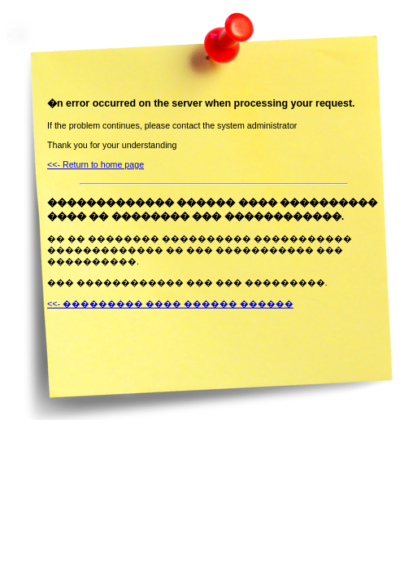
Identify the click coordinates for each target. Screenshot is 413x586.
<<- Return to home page (95, 164)
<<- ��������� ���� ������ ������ (170, 303)
